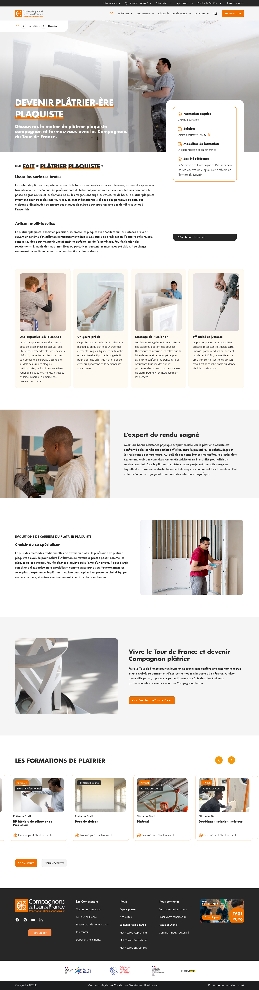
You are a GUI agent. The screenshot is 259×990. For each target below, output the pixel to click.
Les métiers (145, 13)
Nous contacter (235, 3)
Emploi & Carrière (209, 3)
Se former (125, 13)
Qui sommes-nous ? (138, 3)
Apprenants (184, 3)
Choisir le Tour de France (174, 13)
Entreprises (164, 3)
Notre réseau (111, 3)
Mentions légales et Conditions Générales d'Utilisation (122, 985)
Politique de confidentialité (226, 985)
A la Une (202, 13)
